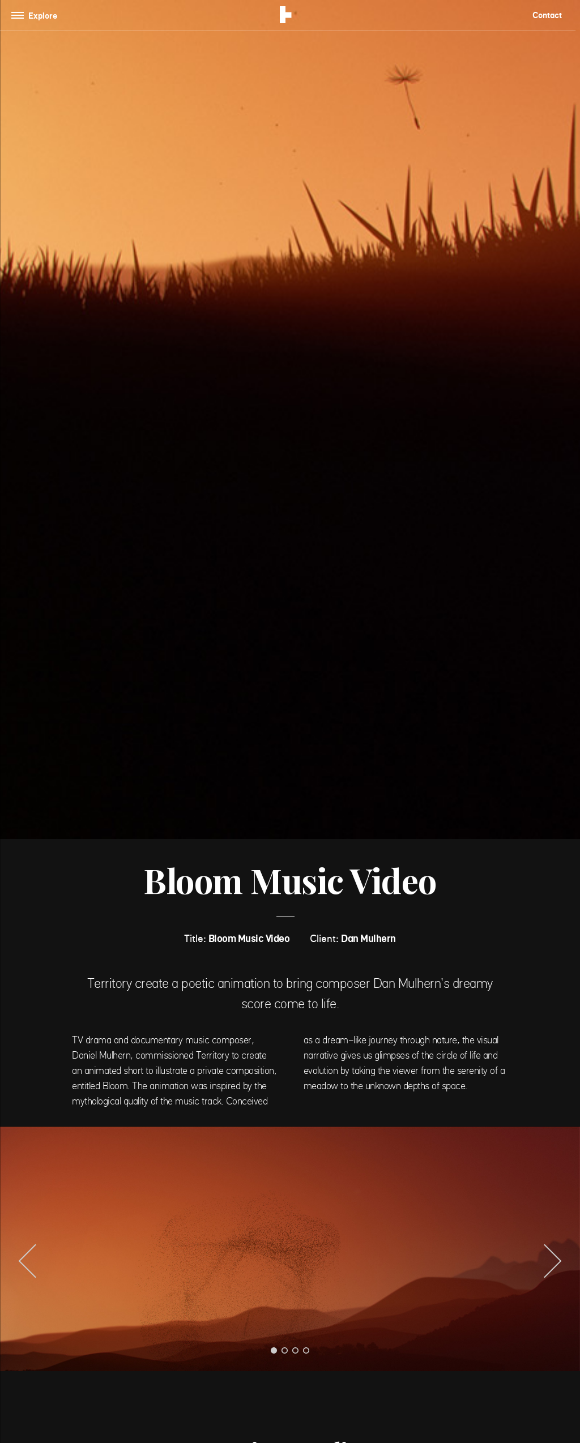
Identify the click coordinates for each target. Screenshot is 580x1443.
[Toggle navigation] (36, 15)
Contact (547, 15)
